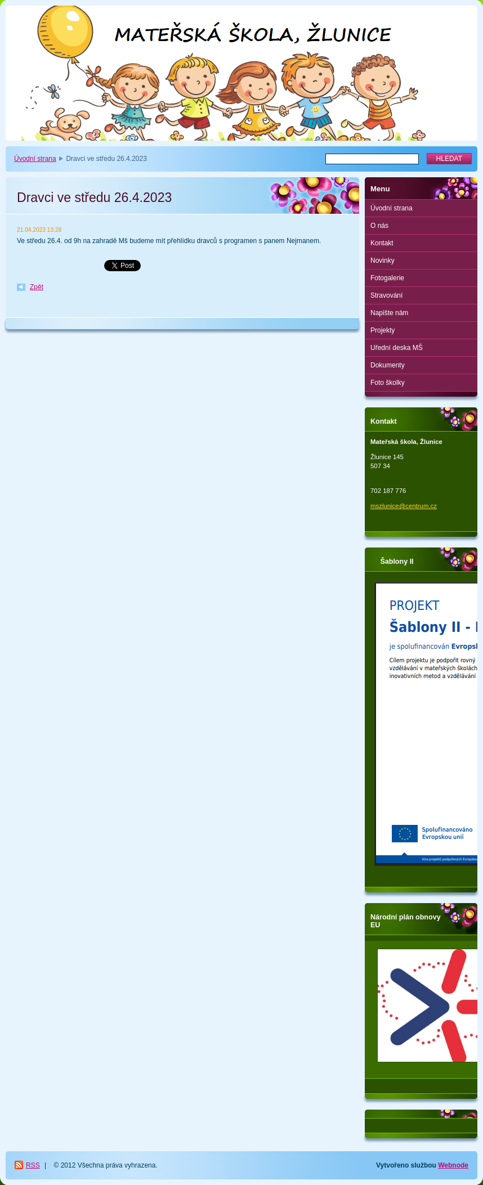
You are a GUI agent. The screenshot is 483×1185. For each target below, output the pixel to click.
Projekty (382, 330)
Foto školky (387, 383)
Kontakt (381, 243)
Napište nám (389, 313)
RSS (33, 1165)
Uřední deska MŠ (396, 348)
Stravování (386, 295)
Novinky (382, 260)
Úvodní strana (35, 159)
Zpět (36, 287)
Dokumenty (387, 365)
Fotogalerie (387, 278)
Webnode (453, 1165)
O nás (379, 226)
